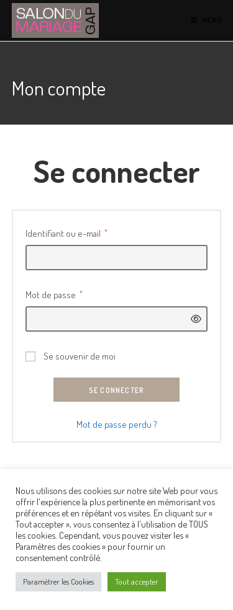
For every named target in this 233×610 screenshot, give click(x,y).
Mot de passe (54, 293)
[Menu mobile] (206, 20)
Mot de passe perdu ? (116, 424)
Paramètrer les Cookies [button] (58, 581)
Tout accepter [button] (136, 581)
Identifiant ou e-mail (66, 232)
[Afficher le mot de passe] (193, 319)
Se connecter (116, 390)
